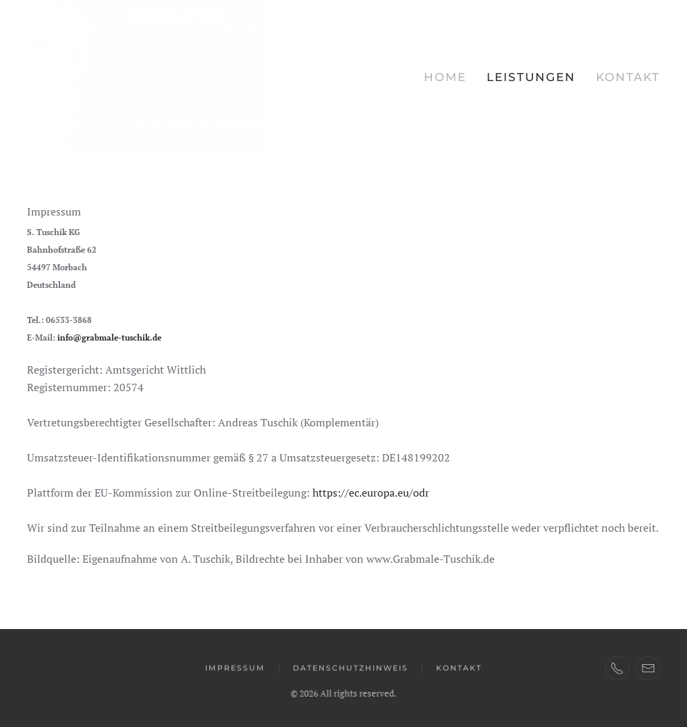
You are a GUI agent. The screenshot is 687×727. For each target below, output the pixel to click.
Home (445, 77)
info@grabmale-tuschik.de (109, 337)
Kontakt (628, 77)
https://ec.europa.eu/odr (370, 492)
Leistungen (531, 77)
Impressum (235, 668)
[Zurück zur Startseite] (145, 77)
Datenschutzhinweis (350, 668)
